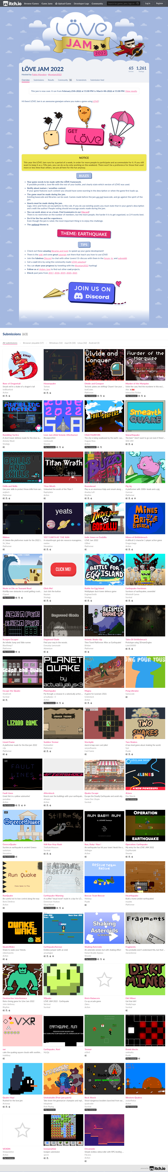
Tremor (88, 1049)
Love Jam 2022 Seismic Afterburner (61, 435)
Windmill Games (132, 594)
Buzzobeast (90, 486)
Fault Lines (8, 793)
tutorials (62, 254)
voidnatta (129, 1052)
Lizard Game (9, 742)
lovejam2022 (50, 1149)
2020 (68, 273)
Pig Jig (129, 486)
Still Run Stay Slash (53, 844)
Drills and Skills (10, 486)
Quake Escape (91, 793)
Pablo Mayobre (39, 74)
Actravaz (6, 1104)
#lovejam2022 (55, 74)
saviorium (7, 851)
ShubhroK (7, 694)
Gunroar (129, 492)
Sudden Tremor (51, 742)
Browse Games (31, 3)
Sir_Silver (6, 543)
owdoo (46, 543)
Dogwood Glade (51, 639)
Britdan (88, 646)
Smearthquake (133, 435)
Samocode (130, 694)
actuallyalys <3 (50, 697)
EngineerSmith (91, 594)
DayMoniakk (131, 851)
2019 (62, 273)
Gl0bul (87, 543)
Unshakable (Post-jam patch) (57, 1097)
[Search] (137, 3)
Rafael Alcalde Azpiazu (94, 953)
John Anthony (9, 1004)
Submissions (41, 80)
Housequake (50, 383)
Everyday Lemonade (52, 646)
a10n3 (87, 1052)
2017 (51, 273)
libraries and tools (59, 251)
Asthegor (88, 851)
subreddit (122, 258)
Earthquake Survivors (136, 588)
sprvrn (46, 1155)
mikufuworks (8, 953)
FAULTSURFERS (92, 435)
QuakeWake (9, 947)
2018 (57, 273)
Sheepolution (8, 1152)
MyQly (46, 1052)
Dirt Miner (131, 998)
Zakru (87, 1004)
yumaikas (6, 799)
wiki (41, 254)
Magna (88, 691)
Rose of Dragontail (11, 383)
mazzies (129, 902)
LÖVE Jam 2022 (43, 69)
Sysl (127, 748)
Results (54, 80)
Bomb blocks (132, 1049)
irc (112, 258)
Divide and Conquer (94, 383)
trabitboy (6, 1055)
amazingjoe (48, 953)
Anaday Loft (90, 492)
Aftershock (49, 793)
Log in (147, 3)
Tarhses (47, 387)
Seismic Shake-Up (93, 639)
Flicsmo (88, 1155)
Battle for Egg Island (94, 588)
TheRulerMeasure (51, 848)
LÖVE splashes (79, 262)
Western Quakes (134, 1097)
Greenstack (89, 697)
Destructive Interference (15, 998)
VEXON (6, 1149)
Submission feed (105, 80)
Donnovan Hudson (52, 902)
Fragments (131, 947)
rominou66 (48, 441)
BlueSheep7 (8, 646)
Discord (85, 212)
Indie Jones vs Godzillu (96, 537)
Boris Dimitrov (9, 902)
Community (97, 3)
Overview (26, 80)
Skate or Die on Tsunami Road (17, 588)
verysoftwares (90, 748)
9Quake (47, 998)
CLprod (6, 594)
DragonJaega (131, 543)
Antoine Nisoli (8, 441)
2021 (74, 273)
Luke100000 (131, 646)
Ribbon (6, 537)
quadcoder (89, 1104)
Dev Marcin (130, 796)
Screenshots (87, 80)
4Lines (129, 793)
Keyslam (47, 594)
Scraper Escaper (10, 639)
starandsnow (131, 953)
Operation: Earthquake (137, 844)
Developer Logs (81, 3)
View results (131, 91)
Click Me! (48, 588)
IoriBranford (8, 390)
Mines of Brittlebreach (136, 537)
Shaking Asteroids (93, 947)
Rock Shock (90, 1097)
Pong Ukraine (132, 691)
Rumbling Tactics (11, 435)
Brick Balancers (92, 998)
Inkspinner (48, 1104)
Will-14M (129, 441)
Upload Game (63, 3)
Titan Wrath (49, 486)
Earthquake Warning (53, 895)
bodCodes (89, 390)
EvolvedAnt (48, 745)
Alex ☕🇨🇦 (130, 390)
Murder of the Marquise (137, 383)
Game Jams (46, 3)
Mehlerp (88, 899)
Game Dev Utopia (92, 799)
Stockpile (89, 742)
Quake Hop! (9, 1097)
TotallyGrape (131, 1004)
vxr (4, 1049)
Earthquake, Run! (52, 1049)
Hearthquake (132, 895)
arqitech (6, 492)
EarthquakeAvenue (53, 947)
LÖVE (95, 101)
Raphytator (48, 492)
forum (107, 258)
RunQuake (8, 895)
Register (159, 3)
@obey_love (44, 269)
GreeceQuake (9, 844)
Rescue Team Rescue (95, 895)
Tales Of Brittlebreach (136, 639)
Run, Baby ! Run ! (93, 844)
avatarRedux (131, 1101)
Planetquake (50, 691)
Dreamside (90, 1149)
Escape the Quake (11, 691)
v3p (4, 748)
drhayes (47, 799)
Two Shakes (131, 742)
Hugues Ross (90, 441)
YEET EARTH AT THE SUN (56, 537)
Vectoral (47, 1004)
